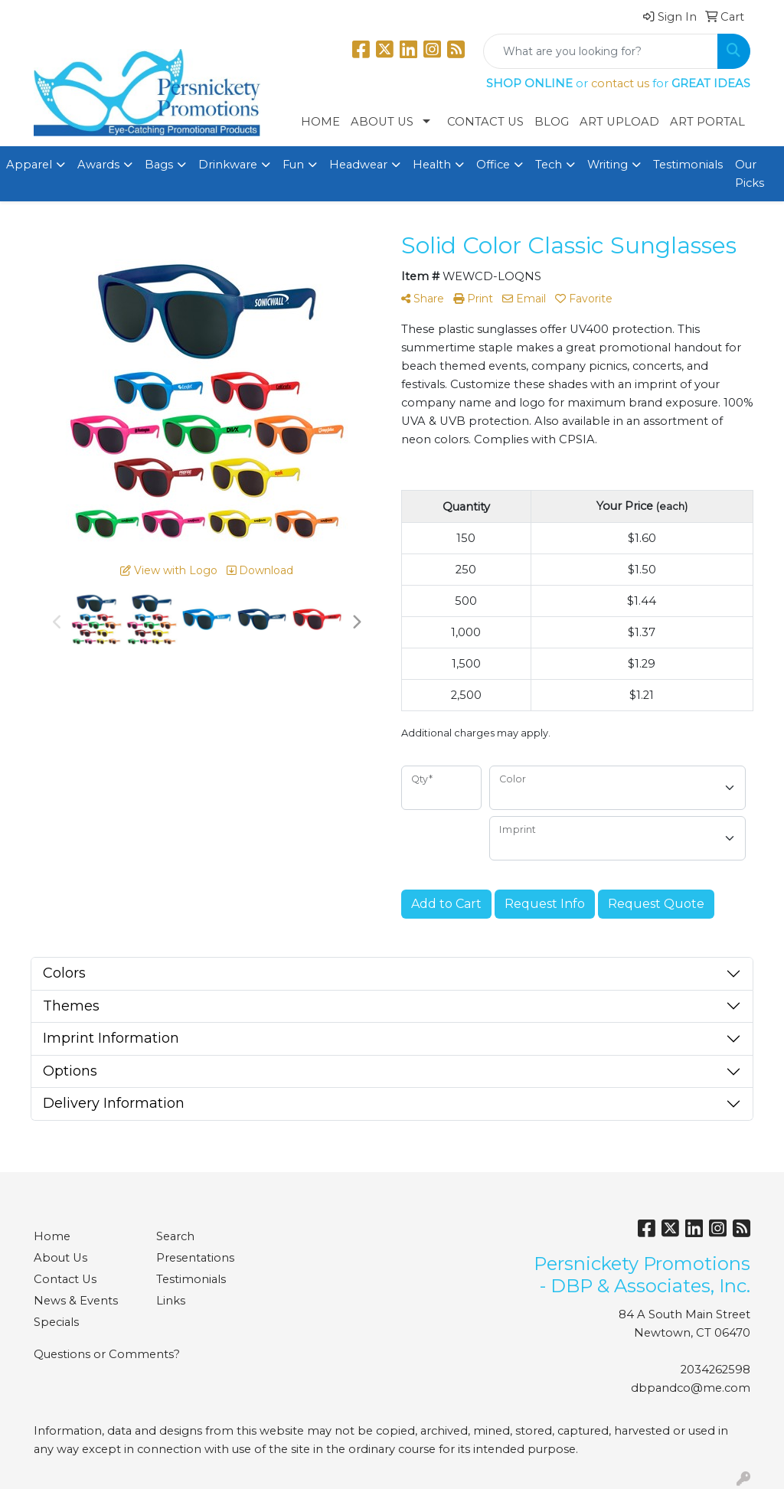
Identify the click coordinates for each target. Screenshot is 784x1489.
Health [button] (432, 164)
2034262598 (715, 1369)
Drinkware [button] (227, 164)
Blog (551, 122)
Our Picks (749, 174)
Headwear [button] (358, 164)
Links (170, 1301)
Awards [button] (98, 164)
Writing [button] (607, 164)
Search (175, 1236)
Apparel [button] (29, 164)
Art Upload (619, 122)
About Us (382, 122)
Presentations (195, 1258)
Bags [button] (159, 164)
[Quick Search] (600, 51)
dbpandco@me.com (690, 1388)
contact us (620, 83)
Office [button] (493, 164)
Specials (56, 1322)
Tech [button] (548, 164)
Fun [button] (293, 164)
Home (320, 122)
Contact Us (485, 122)
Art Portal (707, 122)
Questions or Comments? (107, 1354)
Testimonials (688, 164)
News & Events (76, 1301)
